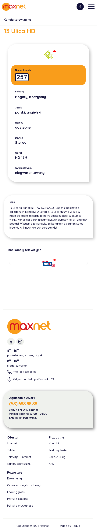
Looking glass (16, 492)
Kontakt (54, 443)
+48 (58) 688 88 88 (24, 371)
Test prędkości (58, 450)
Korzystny (37, 97)
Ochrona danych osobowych (25, 485)
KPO (51, 463)
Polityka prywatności (20, 505)
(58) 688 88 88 (23, 403)
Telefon (11, 450)
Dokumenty (14, 478)
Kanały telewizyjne (17, 20)
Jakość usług (57, 457)
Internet (12, 443)
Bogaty (21, 97)
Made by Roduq (70, 526)
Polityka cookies (17, 499)
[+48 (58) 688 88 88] (9, 372)
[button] (10, 262)
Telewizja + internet (19, 457)
